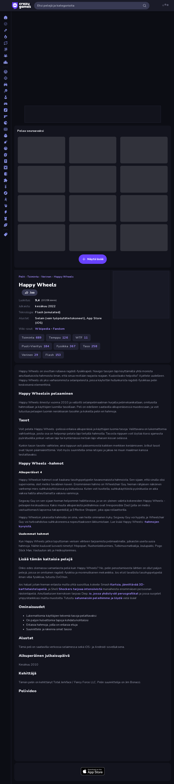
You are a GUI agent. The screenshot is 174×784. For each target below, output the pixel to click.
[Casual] (5, 97)
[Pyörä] (5, 186)
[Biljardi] (5, 91)
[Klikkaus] (5, 142)
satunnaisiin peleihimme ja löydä (98, 598)
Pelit (22, 276)
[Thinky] (5, 206)
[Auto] (5, 84)
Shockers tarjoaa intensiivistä (80, 589)
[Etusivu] (5, 17)
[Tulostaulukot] (5, 62)
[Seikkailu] (5, 193)
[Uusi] (5, 30)
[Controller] (5, 103)
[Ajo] (5, 72)
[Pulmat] (5, 180)
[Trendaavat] (5, 36)
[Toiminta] (5, 212)
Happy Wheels (63, 276)
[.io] (5, 123)
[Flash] (5, 110)
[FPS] (5, 116)
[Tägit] (5, 234)
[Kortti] (5, 155)
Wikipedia (42, 329)
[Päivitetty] (5, 43)
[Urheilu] (5, 225)
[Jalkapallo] (5, 129)
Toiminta (33, 276)
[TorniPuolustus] (5, 218)
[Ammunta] (5, 78)
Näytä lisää (92, 259)
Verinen (46, 276)
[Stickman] (5, 199)
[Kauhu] (5, 135)
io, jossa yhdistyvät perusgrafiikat (113, 594)
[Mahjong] (5, 161)
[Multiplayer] (5, 56)
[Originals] (5, 49)
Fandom (59, 329)
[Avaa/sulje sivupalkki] (5, 5)
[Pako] (5, 174)
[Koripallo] (5, 148)
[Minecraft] (5, 167)
